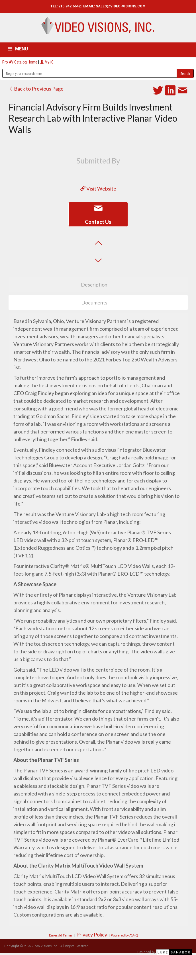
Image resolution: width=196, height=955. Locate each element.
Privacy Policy (91, 934)
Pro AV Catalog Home (20, 62)
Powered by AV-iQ (124, 935)
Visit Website (98, 188)
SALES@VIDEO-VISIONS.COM (121, 6)
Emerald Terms (61, 935)
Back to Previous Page (36, 88)
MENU (21, 49)
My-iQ (47, 62)
